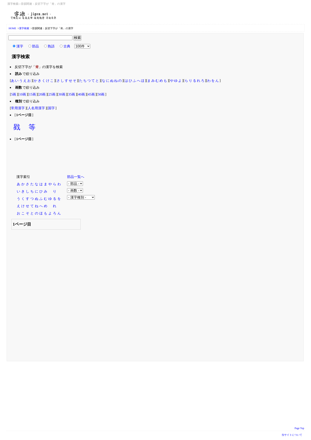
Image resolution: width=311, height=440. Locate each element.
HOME (12, 28)
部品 (35, 46)
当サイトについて (292, 434)
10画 (22, 94)
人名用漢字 (36, 108)
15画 (32, 94)
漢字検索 (24, 28)
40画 (81, 94)
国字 (51, 108)
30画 (61, 94)
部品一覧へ (75, 177)
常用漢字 (18, 108)
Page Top (299, 428)
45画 (91, 94)
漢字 (19, 46)
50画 (101, 94)
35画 (71, 94)
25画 (52, 94)
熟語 (51, 46)
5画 (13, 94)
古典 (66, 46)
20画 (42, 94)
